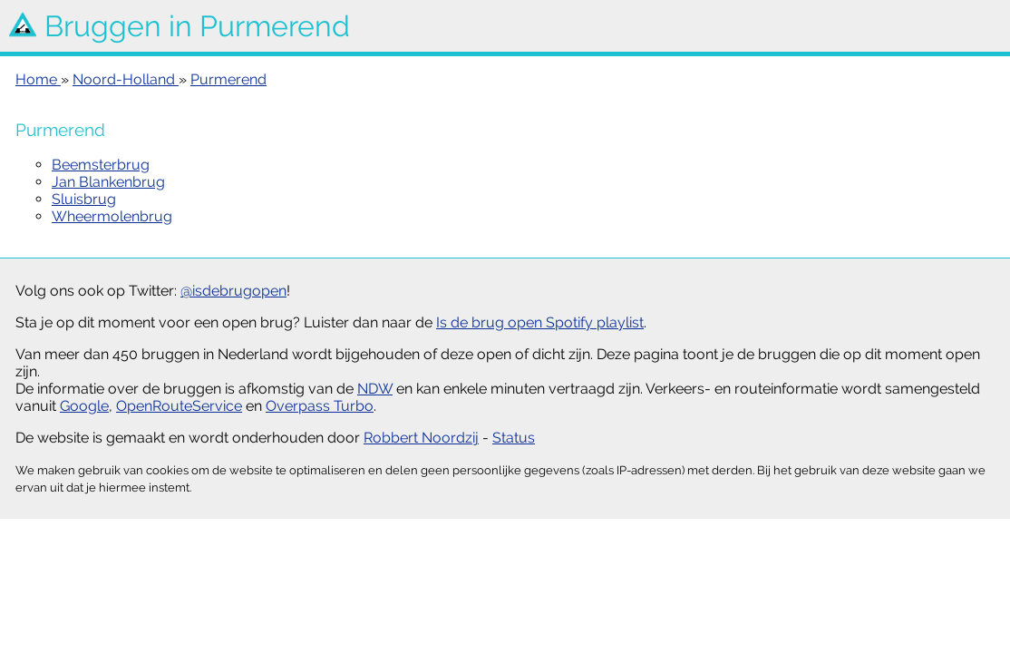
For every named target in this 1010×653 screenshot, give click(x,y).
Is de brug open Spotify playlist (540, 322)
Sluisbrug (84, 199)
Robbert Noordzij (421, 437)
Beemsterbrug (101, 164)
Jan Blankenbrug (108, 181)
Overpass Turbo (320, 405)
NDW (375, 388)
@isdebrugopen (233, 290)
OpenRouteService (179, 405)
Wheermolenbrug (112, 216)
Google (84, 405)
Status (513, 437)
